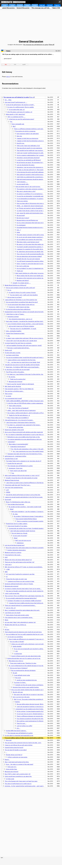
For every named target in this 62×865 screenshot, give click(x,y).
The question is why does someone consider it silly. (32, 189)
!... (6, 627)
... (6, 752)
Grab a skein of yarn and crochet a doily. (17, 615)
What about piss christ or (16, 661)
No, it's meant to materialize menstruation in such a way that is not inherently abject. (30, 434)
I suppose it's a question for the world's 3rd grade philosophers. (35, 249)
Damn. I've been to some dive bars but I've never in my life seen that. (36, 263)
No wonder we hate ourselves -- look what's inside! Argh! (25, 507)
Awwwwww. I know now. (16, 468)
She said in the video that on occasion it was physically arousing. (33, 694)
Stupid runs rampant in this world (14, 430)
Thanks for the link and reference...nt (19, 415)
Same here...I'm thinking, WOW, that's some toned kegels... (23, 367)
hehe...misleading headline (13, 331)
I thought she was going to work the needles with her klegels (22, 365)
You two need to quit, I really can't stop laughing (24, 295)
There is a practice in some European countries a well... (33, 521)
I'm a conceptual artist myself (13, 398)
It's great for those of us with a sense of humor (22, 292)
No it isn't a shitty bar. (23, 266)
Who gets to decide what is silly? (26, 191)
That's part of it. (11, 767)
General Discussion (23, 8)
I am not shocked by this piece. (26, 165)
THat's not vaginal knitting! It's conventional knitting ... (20, 605)
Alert (24, 64)
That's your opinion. (22, 201)
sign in (8, 76)
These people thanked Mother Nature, (26, 519)
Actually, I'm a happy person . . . (22, 283)
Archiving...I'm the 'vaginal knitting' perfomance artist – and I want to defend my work (29, 786)
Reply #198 (56, 8)
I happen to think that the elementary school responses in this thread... (37, 141)
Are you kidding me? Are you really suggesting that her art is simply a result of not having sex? (33, 634)
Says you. (19, 136)
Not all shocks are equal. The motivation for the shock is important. (36, 162)
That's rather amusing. (15, 405)
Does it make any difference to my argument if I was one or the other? (29, 639)
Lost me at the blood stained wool (14, 545)
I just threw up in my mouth (12, 612)
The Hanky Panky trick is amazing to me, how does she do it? (23, 461)
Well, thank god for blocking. (13, 386)
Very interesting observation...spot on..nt (20, 319)
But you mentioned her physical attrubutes (23, 670)
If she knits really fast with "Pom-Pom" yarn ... (18, 485)
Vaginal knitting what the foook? (14, 747)
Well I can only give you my (23, 540)
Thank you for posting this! (17, 379)
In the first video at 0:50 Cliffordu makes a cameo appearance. (25, 403)
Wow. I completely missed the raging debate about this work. (22, 610)
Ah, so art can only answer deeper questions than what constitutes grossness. (39, 237)
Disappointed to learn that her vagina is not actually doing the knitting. (25, 312)
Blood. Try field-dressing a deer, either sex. (18, 502)
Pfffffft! (8, 492)
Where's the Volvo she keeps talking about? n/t (18, 560)
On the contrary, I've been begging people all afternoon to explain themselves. (39, 711)
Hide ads (42, 5)
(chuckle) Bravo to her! (11, 458)
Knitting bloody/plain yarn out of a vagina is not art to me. (24, 658)
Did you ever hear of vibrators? (19, 668)
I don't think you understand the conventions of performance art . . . (36, 177)
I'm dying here (18, 653)
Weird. (6, 620)
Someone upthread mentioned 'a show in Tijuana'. (19, 584)
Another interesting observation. (16, 550)
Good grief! (8, 499)
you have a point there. (12, 355)
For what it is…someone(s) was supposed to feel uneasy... (24, 425)
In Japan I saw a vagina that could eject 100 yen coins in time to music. (26, 338)
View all (51, 44)
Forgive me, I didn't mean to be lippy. (19, 307)
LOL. (8, 336)
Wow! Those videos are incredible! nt (18, 417)
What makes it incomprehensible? (18, 444)
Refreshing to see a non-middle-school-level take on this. (23, 437)
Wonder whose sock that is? (14, 755)
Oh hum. (7, 629)
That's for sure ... (21, 723)
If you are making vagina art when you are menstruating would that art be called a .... (29, 738)
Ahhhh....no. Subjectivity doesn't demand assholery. (31, 206)
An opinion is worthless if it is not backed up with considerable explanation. (38, 194)
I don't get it (8, 564)
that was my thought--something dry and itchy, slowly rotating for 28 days (27, 591)
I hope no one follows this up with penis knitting (18, 745)
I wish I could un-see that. (12, 593)
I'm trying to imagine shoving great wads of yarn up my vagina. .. (23, 588)
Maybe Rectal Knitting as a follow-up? (15, 285)
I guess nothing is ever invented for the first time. (21, 360)
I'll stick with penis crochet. (13, 352)
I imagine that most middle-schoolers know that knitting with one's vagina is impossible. (34, 603)
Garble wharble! (17, 646)
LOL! (16, 651)
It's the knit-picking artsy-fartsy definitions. (18, 309)
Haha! (18, 232)
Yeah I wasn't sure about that (18, 470)
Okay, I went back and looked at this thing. (17, 762)
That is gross (8, 393)
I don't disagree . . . (22, 182)
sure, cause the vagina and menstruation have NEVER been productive (37, 213)
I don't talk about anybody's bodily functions (22, 531)
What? (12, 509)
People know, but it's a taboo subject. (16, 523)
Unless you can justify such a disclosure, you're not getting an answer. (31, 644)
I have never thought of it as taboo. (17, 526)
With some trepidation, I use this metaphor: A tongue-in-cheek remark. (31, 511)
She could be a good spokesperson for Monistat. (31, 721)
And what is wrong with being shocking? (28, 157)
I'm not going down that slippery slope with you (20, 304)
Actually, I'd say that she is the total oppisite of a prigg (21, 478)
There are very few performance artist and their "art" (19, 562)
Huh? (6, 557)
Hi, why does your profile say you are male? (17, 369)
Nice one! (9, 740)
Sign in (57, 5)
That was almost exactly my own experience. (29, 148)
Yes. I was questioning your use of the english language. (29, 451)
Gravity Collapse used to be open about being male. (26, 656)
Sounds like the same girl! (14, 463)
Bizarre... (7, 759)
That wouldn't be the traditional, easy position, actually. (32, 150)
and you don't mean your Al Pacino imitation (21, 326)
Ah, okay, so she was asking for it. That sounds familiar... (33, 170)
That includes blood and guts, (15, 504)
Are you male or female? (17, 641)
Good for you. (20, 143)
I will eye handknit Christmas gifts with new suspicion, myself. (24, 345)
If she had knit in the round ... (13, 555)
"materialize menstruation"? (18, 446)
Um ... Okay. (8, 100)
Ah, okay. (15, 514)
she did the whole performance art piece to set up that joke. (23, 495)
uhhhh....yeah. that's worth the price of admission (21, 410)
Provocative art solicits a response (25, 131)
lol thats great (10, 779)
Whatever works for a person (13, 552)
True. (12, 473)
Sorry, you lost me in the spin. (21, 697)
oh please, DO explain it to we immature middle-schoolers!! (24, 600)
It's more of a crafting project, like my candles (20, 107)
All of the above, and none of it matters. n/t (19, 112)
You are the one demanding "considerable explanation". (32, 196)
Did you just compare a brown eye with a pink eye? (20, 287)
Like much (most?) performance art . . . (16, 102)
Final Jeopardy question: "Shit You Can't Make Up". (19, 389)
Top (15, 64)
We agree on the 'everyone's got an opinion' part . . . (31, 278)
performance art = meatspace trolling (15, 456)
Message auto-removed (15, 381)
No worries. (12, 377)
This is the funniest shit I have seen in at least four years (21, 781)
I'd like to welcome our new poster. (17, 757)
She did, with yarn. (18, 692)
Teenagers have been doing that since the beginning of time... (25, 454)
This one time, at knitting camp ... (14, 391)
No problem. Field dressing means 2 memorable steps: (29, 516)
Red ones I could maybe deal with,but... (18, 348)
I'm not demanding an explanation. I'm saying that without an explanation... (38, 198)
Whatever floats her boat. (12, 480)
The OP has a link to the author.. (15, 372)
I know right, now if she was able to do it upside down (21, 340)
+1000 (8, 569)
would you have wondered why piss (27, 680)
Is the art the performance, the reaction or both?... (20, 105)
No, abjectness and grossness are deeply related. (31, 251)
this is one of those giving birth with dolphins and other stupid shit (24, 432)
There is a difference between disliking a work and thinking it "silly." (33, 129)
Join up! (49, 5)
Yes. (11, 121)
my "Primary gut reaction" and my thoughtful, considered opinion (35, 208)
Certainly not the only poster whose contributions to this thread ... (34, 685)
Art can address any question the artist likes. (29, 239)
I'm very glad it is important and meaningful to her (19, 735)
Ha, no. (9, 290)
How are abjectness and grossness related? (29, 256)
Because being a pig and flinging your (27, 220)
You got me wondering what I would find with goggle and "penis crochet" (27, 357)
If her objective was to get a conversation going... (19, 617)
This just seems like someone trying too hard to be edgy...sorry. (23, 742)
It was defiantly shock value (22, 675)
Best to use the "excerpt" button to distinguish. (20, 384)
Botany (8, 51)
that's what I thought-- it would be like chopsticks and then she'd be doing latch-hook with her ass (34, 321)
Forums (35, 5)
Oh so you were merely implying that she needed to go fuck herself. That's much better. (36, 690)
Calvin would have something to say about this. (18, 776)
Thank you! (20, 271)
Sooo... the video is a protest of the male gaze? (19, 764)
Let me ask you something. (15, 637)
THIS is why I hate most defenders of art (28, 145)
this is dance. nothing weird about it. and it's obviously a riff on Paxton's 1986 (29, 413)
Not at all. (18, 677)
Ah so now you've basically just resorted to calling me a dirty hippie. (33, 649)
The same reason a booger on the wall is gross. (30, 235)
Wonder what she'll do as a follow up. (15, 625)
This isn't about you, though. (19, 533)
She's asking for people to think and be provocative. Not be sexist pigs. (37, 174)
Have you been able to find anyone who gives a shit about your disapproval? (38, 203)
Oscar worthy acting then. (16, 427)
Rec (6, 64)
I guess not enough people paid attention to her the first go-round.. (24, 497)
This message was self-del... (41, 8)
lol (7, 576)
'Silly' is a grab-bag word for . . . (16, 117)
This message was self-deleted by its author (35, 44)
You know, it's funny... (20, 682)
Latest (12, 5)
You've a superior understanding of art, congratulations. (33, 155)
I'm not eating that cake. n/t (17, 109)
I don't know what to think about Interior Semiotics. (21, 422)
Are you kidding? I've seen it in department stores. (31, 268)
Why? (14, 126)
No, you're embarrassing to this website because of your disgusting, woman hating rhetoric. (35, 665)
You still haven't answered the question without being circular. (34, 261)
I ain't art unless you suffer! (24, 726)
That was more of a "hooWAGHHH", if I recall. (23, 328)
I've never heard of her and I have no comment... (18, 343)
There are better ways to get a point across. (27, 186)
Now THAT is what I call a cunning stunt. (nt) (18, 774)
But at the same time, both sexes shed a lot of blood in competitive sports (27, 547)
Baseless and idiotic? (23, 280)
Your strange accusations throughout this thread (30, 718)
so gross (8, 396)
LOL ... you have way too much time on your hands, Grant (23, 362)
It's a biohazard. (21, 225)
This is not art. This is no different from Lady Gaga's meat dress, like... (25, 596)
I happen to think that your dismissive (27, 138)
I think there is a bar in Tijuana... (15, 314)
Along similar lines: (11, 769)
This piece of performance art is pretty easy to (18, 783)
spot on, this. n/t (11, 608)
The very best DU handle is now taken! (16, 750)
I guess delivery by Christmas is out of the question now (21, 300)
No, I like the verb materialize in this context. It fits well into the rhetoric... (32, 449)
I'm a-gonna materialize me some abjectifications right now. (24, 439)
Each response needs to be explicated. (28, 133)
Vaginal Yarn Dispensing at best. (15, 333)
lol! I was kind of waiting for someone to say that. (20, 574)
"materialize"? (11, 442)
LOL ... (18, 728)
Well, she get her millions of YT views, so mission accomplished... (24, 567)
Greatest (19, 5)
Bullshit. (17, 702)
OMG (6, 572)
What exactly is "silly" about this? (15, 114)
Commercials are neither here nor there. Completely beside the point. (28, 528)
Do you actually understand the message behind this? (21, 598)
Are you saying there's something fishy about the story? (22, 302)
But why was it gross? (23, 218)
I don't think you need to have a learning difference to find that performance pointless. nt (31, 482)
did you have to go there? (14, 297)
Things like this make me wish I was (16, 579)
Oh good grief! (21, 215)
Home (4, 5)
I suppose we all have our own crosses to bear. (20, 581)
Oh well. (15, 673)
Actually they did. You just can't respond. (28, 259)
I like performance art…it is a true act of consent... (19, 420)
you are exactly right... (23, 184)
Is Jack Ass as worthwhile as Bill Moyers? (29, 160)
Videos (27, 5)
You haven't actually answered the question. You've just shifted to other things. (39, 247)
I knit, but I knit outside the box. (14, 487)
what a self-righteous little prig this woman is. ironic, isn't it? (22, 475)
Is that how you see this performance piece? (21, 119)
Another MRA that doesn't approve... (16, 730)
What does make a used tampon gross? (28, 242)
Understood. (20, 543)
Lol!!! (7, 490)
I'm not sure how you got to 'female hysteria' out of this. (33, 714)
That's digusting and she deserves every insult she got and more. (23, 632)
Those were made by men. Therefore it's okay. (23, 663)
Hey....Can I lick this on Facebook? (19, 408)
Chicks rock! (8, 350)
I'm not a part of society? (20, 535)
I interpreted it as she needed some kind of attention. (30, 709)
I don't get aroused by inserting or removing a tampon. (32, 706)
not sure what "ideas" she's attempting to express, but (20, 622)
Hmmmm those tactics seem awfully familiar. (26, 687)
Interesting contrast (13, 316)
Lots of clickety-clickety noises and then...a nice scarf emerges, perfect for (29, 324)
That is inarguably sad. (17, 124)
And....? (19, 230)
